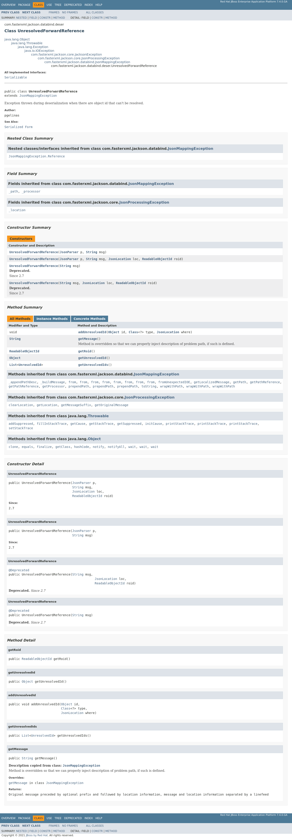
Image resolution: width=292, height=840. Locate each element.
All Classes (95, 12)
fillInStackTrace (52, 423)
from (72, 382)
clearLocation (21, 405)
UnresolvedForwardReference (33, 252)
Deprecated (73, 4)
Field (33, 17)
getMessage (87, 339)
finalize (44, 447)
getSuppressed (129, 423)
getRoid (84, 351)
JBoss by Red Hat (37, 835)
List (13, 365)
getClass (62, 447)
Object (113, 332)
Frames (54, 12)
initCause (153, 423)
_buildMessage (52, 382)
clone (13, 447)
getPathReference (265, 382)
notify (98, 447)
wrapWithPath (171, 386)
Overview (8, 4)
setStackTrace (21, 428)
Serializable (15, 77)
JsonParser (69, 252)
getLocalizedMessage (211, 382)
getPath (239, 382)
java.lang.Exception (33, 47)
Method (59, 17)
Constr (45, 17)
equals (27, 447)
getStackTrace (101, 423)
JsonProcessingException (144, 202)
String (91, 252)
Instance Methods (51, 319)
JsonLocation (120, 259)
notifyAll (116, 447)
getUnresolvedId (92, 358)
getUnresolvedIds (93, 365)
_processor (31, 191)
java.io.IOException (39, 50)
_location (17, 210)
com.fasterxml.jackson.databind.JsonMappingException (87, 62)
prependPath (79, 386)
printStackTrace (180, 423)
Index (89, 4)
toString (148, 386)
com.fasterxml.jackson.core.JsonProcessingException (79, 58)
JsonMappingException (38, 95)
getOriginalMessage (111, 405)
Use (49, 4)
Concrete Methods (90, 319)
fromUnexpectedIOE (174, 382)
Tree (58, 4)
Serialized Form (18, 127)
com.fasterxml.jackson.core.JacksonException (66, 54)
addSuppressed (21, 423)
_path (13, 191)
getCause (77, 423)
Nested (21, 17)
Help (98, 4)
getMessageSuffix (76, 405)
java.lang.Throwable (26, 43)
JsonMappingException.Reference (37, 156)
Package (24, 4)
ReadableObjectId (157, 259)
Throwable (98, 416)
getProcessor (53, 386)
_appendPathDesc (23, 382)
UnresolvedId (30, 365)
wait (132, 447)
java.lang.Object (17, 39)
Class (133, 332)
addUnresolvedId (92, 332)
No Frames (70, 12)
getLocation (47, 405)
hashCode (81, 447)
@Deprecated (19, 570)
